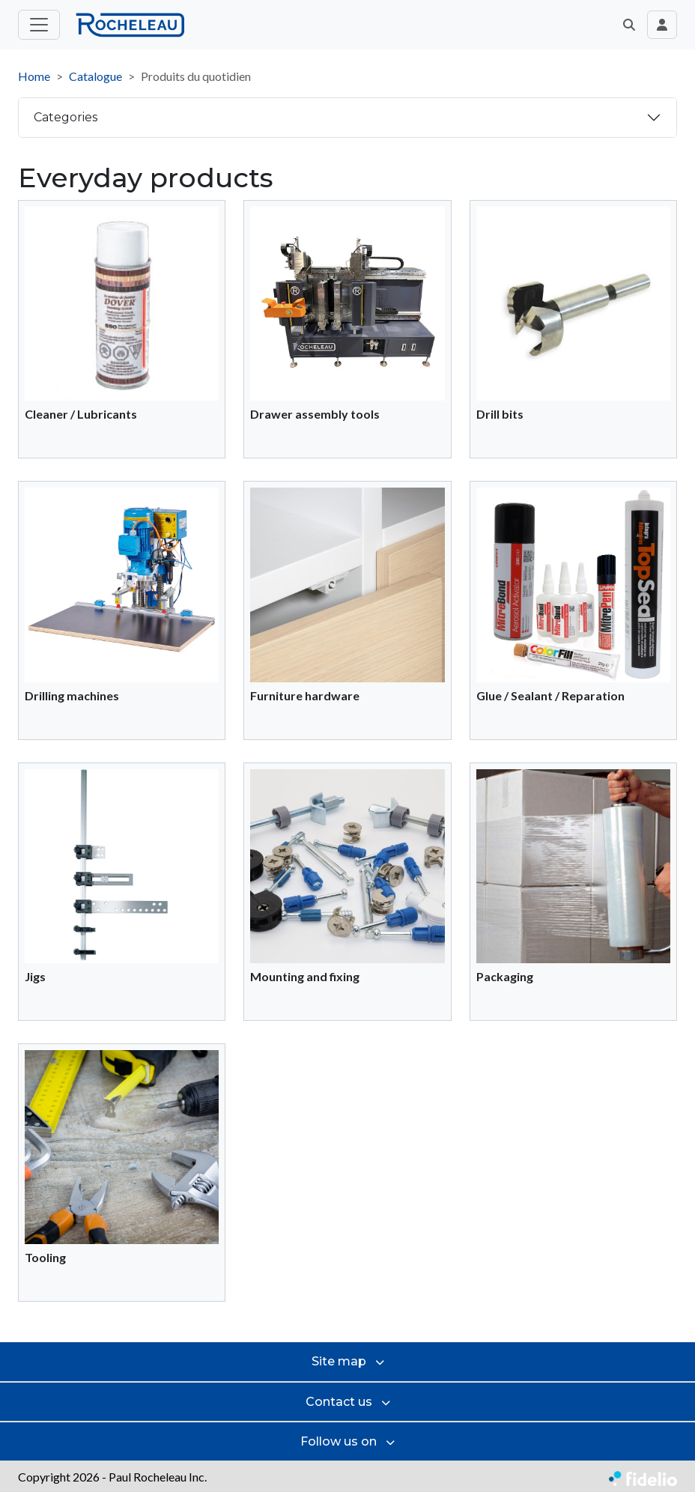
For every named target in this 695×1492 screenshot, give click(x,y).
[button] (629, 24)
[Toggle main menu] (39, 25)
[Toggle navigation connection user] (662, 24)
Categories (65, 117)
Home (34, 76)
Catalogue (95, 76)
